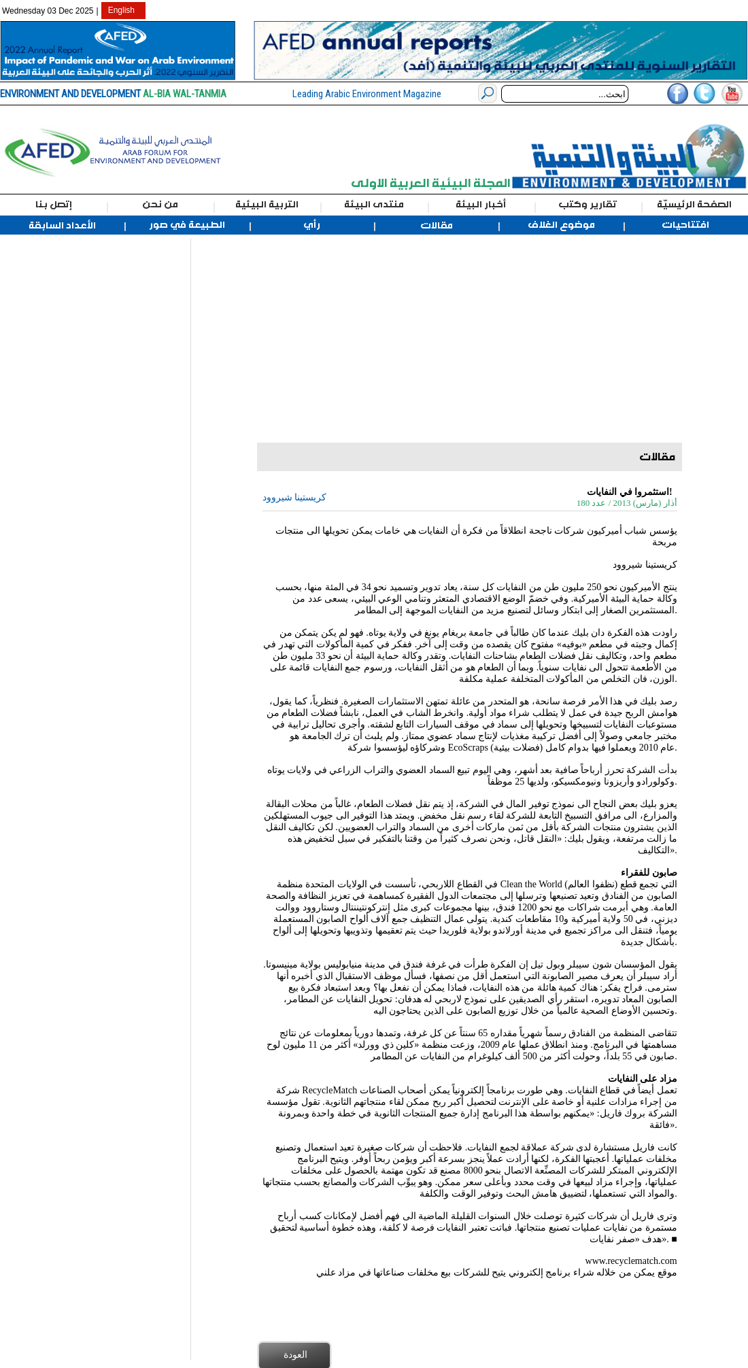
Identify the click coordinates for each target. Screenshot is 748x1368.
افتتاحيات (685, 225)
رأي (311, 225)
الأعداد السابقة (62, 225)
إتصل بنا (53, 204)
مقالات (436, 225)
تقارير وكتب (587, 204)
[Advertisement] (73, 443)
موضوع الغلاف (561, 225)
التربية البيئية (267, 204)
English (121, 10)
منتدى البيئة (374, 204)
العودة (295, 1354)
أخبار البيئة (481, 204)
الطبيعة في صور (187, 225)
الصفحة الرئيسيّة (694, 204)
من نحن (160, 204)
